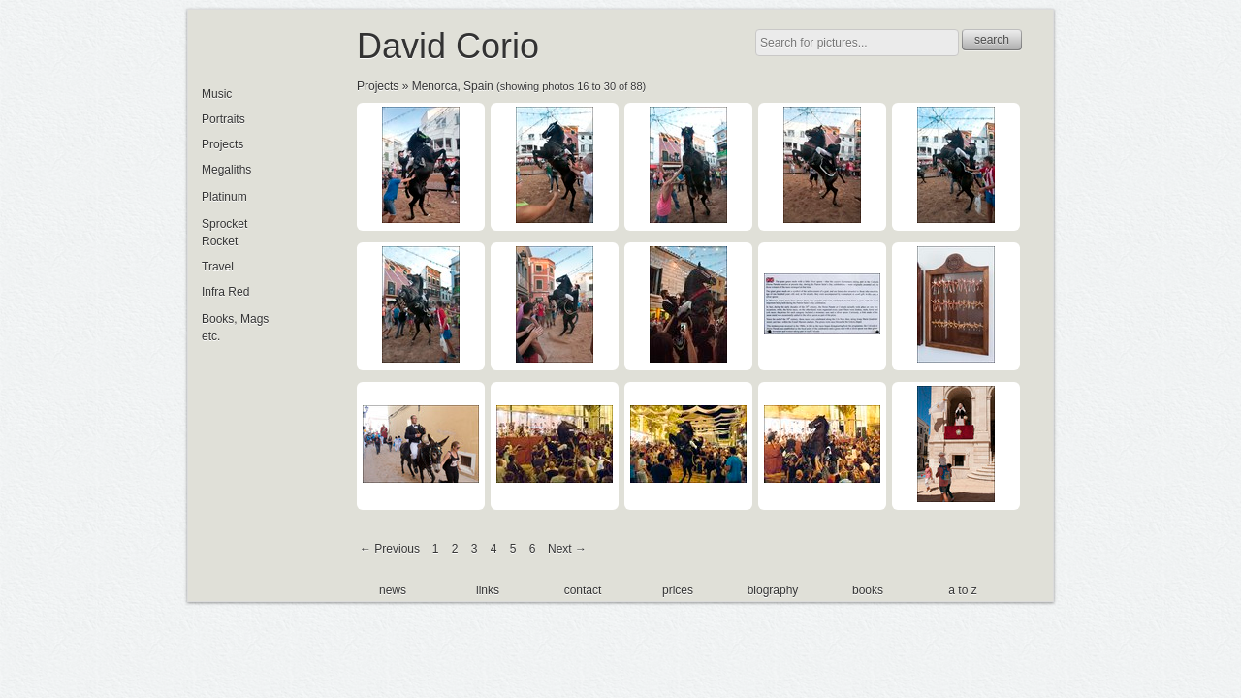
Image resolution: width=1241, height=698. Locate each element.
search (991, 40)
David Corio (448, 46)
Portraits (223, 119)
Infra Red (225, 292)
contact (583, 590)
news (392, 590)
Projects (377, 86)
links (487, 590)
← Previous (390, 548)
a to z (962, 590)
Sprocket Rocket (224, 232)
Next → (567, 548)
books (867, 590)
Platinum (224, 197)
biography (773, 590)
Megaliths (226, 169)
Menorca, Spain (452, 86)
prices (677, 590)
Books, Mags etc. (235, 327)
